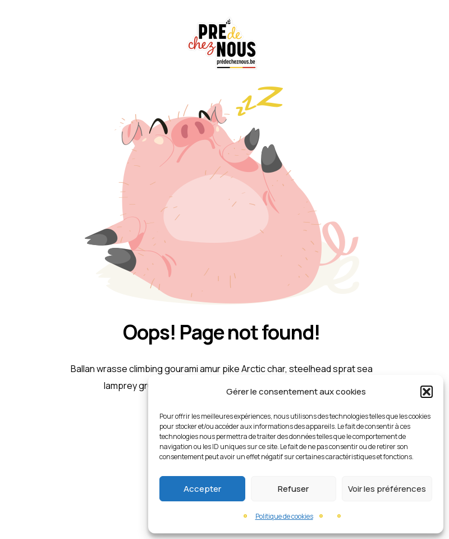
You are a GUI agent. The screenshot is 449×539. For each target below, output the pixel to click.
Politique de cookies (284, 516)
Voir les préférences (387, 489)
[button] (426, 391)
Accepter (202, 489)
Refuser (293, 489)
